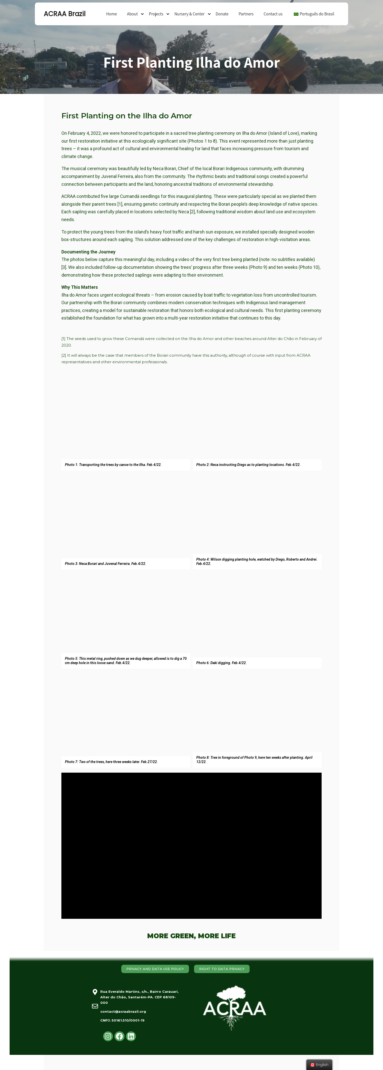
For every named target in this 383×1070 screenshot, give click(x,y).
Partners (245, 14)
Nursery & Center (189, 14)
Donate (222, 14)
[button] (155, 969)
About (132, 14)
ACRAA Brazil (64, 13)
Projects (156, 14)
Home (111, 14)
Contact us (273, 14)
